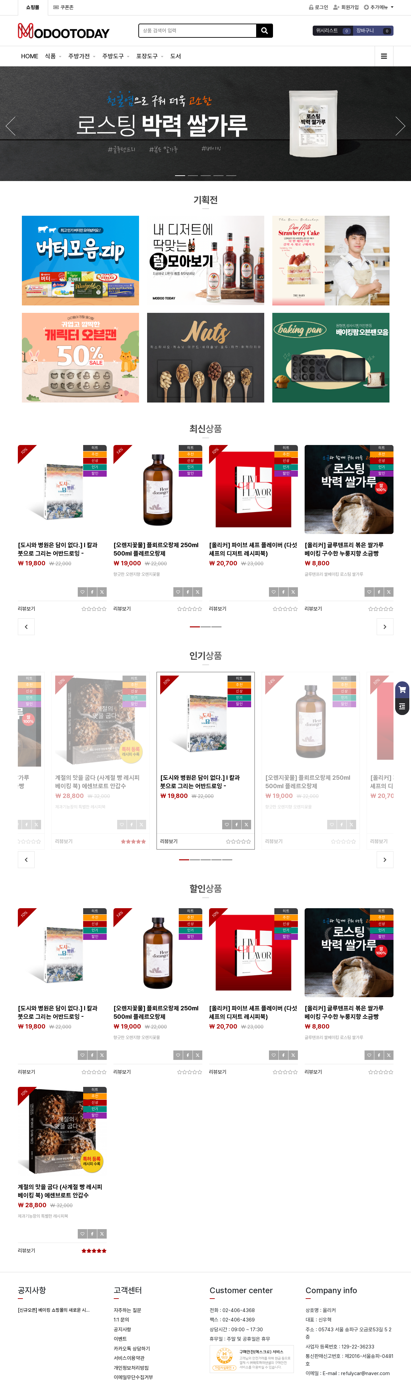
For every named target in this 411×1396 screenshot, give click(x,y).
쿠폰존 (63, 7)
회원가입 (346, 7)
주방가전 (79, 56)
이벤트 (120, 1339)
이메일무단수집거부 (133, 1377)
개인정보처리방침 (131, 1368)
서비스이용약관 (129, 1358)
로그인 (318, 7)
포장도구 (147, 56)
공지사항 (122, 1330)
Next (385, 626)
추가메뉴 (376, 7)
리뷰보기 (26, 609)
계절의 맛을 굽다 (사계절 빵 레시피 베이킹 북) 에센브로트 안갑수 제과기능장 (97, 786)
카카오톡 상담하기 (132, 1349)
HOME (29, 56)
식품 (51, 56)
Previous (26, 626)
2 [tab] (204, 629)
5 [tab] (225, 862)
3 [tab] (214, 629)
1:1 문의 (121, 1320)
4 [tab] (214, 862)
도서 (175, 56)
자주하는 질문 (127, 1310)
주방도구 (113, 56)
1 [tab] (193, 629)
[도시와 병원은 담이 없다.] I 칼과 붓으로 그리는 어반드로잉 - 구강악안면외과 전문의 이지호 (58, 553)
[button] (401, 126)
